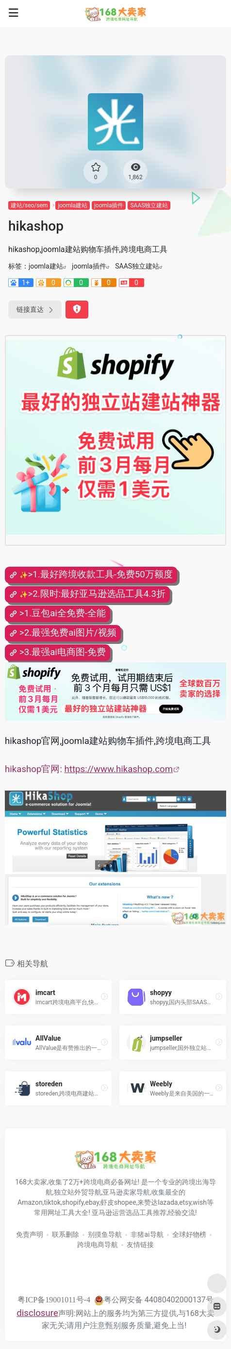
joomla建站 (72, 205)
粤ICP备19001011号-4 (53, 1300)
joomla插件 (109, 205)
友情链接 (140, 1244)
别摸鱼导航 (105, 1234)
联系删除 (65, 1234)
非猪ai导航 (147, 1234)
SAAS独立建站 (149, 205)
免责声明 (29, 1234)
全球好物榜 (189, 1234)
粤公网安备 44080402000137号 (154, 1299)
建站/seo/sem (29, 205)
